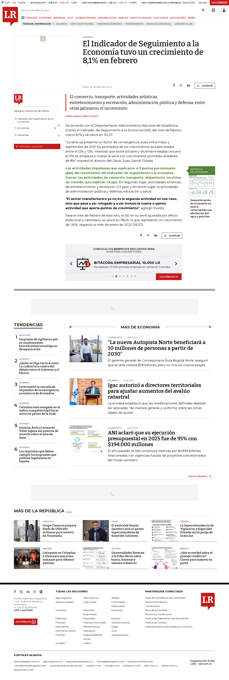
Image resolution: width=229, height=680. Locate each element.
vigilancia (61, 24)
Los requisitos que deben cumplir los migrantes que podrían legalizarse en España (37, 456)
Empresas (61, 618)
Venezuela (48, 521)
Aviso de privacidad (156, 610)
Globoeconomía (120, 622)
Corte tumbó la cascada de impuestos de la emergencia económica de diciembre (39, 390)
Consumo (61, 610)
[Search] (203, 10)
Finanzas (60, 622)
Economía (117, 610)
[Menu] (23, 17)
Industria (24, 335)
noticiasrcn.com (132, 665)
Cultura (116, 548)
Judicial (184, 521)
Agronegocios (64, 597)
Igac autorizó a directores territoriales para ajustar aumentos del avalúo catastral (154, 391)
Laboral (47, 548)
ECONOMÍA (45, 17)
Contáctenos (152, 606)
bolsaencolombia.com (140, 661)
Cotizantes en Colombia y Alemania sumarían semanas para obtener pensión (59, 558)
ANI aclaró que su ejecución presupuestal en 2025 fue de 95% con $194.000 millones (152, 438)
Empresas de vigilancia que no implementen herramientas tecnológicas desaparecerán (38, 344)
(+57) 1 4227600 (23, 610)
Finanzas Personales (94, 622)
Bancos (184, 548)
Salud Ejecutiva (119, 634)
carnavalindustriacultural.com (66, 665)
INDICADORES (178, 17)
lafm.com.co (151, 665)
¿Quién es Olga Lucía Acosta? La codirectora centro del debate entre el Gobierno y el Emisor (39, 368)
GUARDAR (205, 85)
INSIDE (191, 17)
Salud (114, 521)
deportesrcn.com (24, 669)
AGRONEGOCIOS (106, 17)
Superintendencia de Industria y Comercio (169, 626)
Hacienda (24, 359)
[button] (70, 264)
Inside (114, 626)
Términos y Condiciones (158, 614)
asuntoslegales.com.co (27, 661)
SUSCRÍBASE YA (168, 276)
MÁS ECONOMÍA (197, 476)
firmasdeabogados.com (110, 661)
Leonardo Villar (183, 24)
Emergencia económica (109, 24)
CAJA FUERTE (160, 17)
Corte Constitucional (82, 24)
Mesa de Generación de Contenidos (165, 597)
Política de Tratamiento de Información (167, 618)
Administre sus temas (29, 146)
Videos (87, 643)
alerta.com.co (169, 665)
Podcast (60, 634)
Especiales (89, 618)
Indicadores (62, 626)
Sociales (60, 643)
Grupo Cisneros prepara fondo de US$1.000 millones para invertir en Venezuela (59, 530)
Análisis (115, 597)
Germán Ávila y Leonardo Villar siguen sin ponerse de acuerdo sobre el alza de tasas (38, 432)
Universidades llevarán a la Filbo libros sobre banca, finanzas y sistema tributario (127, 558)
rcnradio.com (112, 665)
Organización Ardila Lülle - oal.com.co (202, 662)
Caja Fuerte (89, 602)
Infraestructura (91, 626)
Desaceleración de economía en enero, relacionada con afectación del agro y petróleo (201, 208)
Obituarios (89, 630)
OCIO (70, 17)
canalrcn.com (93, 665)
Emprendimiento (134, 24)
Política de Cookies (156, 622)
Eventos (115, 618)
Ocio (114, 630)
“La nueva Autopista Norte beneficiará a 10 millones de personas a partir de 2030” (157, 348)
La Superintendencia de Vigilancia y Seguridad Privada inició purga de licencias (197, 530)
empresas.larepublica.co (80, 661)
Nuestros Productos (156, 602)
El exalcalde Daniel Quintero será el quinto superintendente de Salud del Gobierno (127, 530)
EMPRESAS (59, 17)
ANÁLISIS (123, 17)
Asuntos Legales (65, 602)
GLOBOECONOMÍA (85, 17)
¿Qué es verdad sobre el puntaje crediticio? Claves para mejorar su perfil (196, 558)
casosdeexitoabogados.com (30, 665)
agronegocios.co (52, 661)
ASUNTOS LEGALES (140, 17)
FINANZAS (31, 17)
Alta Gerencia (91, 597)
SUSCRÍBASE (219, 2)
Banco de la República (159, 24)
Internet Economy (66, 630)
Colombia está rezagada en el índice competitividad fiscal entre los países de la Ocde (39, 410)
